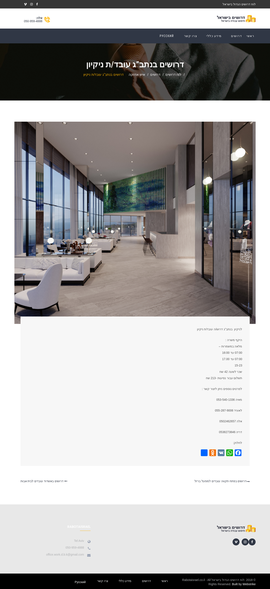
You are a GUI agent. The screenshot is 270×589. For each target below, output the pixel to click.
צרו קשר (190, 36)
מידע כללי (214, 36)
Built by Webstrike (244, 584)
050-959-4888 (33, 21)
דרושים (236, 36)
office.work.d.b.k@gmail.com (65, 554)
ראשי (250, 36)
